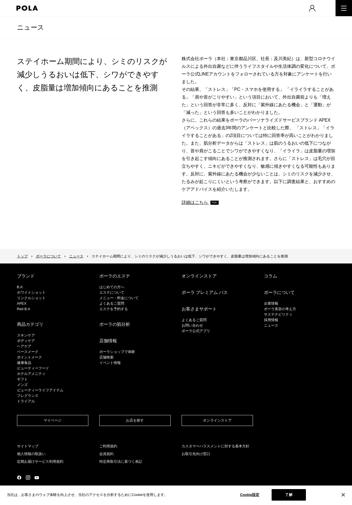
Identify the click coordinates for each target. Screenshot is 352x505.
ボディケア (26, 341)
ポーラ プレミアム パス (205, 292)
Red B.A (23, 309)
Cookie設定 (249, 496)
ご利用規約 (108, 446)
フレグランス (27, 396)
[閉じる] (343, 496)
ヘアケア (24, 346)
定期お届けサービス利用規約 (40, 461)
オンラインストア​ (217, 420)
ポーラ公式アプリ (196, 331)
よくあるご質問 (111, 303)
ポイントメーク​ (29, 357)
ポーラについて (48, 256)
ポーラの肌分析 (114, 324)
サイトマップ (27, 446)
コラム (270, 276)
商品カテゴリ (30, 324)
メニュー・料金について (119, 298)
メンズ (22, 385)
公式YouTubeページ (37, 477)
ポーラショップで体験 (117, 352)
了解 (288, 496)
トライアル (26, 401)
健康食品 (24, 363)
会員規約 (106, 454)
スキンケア (26, 335)
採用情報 (271, 320)
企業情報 (271, 303)
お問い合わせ (192, 325)
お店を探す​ (135, 420)
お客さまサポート (199, 309)
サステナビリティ (278, 314)
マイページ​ (52, 420)
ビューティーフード (33, 368)
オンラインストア (199, 276)
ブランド (26, 276)
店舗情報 (108, 340)
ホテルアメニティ (31, 374)
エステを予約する (113, 309)
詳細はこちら (195, 202)
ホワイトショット (31, 292)
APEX (22, 303)
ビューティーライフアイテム (40, 390)
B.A (20, 287)
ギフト (22, 379)
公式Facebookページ (19, 477)
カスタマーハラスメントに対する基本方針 (215, 446)
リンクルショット (31, 298)
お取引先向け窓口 (196, 454)
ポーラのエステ (114, 276)
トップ (22, 256)
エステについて (111, 292)
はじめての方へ (111, 287)
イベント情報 (110, 363)
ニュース (30, 27)
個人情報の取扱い (31, 454)
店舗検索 (106, 357)
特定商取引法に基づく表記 (120, 461)
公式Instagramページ (28, 477)
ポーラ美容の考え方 (280, 309)
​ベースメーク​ (27, 352)
